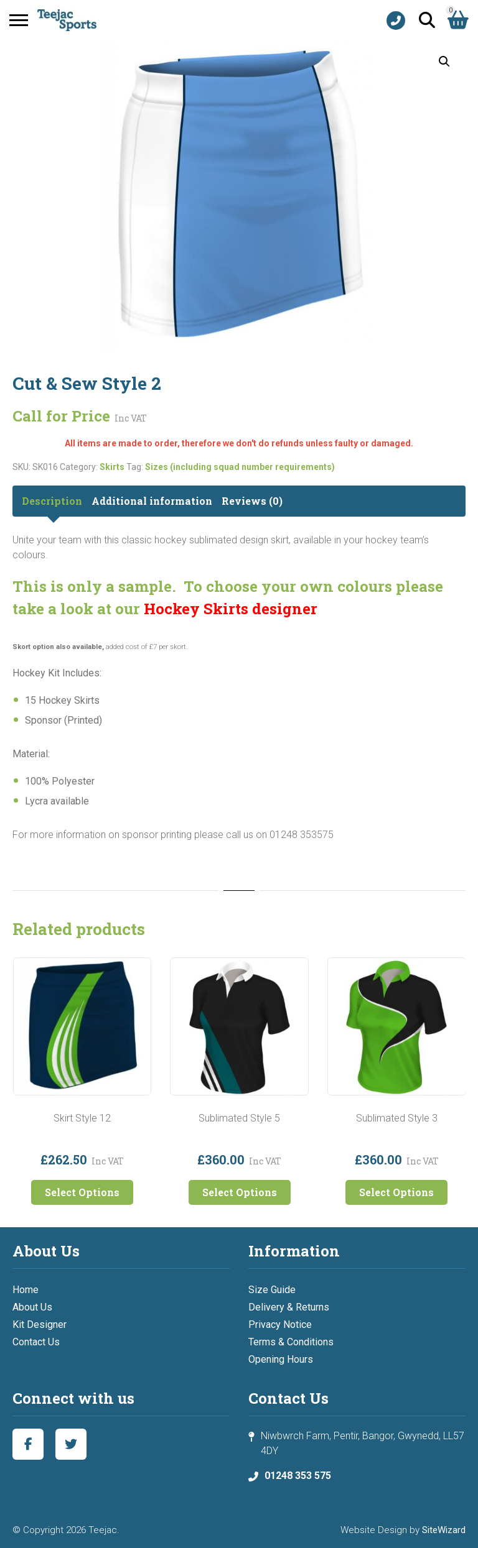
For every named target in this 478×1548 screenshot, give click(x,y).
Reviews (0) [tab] (252, 500)
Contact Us (36, 1342)
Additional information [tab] (151, 500)
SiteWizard (444, 1530)
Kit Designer (39, 1324)
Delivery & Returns (288, 1307)
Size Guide (272, 1290)
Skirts (112, 467)
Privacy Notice (280, 1324)
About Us (32, 1307)
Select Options (82, 1192)
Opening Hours (280, 1359)
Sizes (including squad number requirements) (240, 467)
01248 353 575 (298, 1475)
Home (25, 1290)
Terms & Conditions (291, 1342)
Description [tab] (52, 500)
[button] (444, 61)
